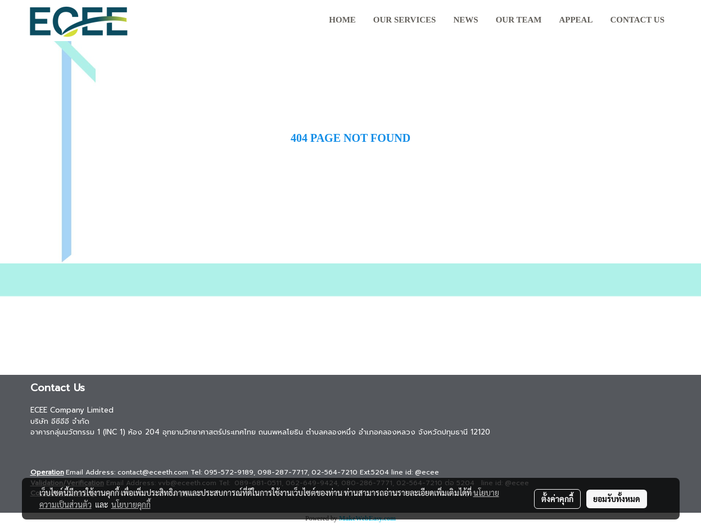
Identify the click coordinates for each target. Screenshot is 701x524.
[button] (683, 20)
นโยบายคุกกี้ (131, 504)
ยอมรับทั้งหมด (616, 499)
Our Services (404, 19)
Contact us (637, 19)
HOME (342, 19)
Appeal (576, 19)
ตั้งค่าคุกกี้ (557, 499)
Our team (519, 19)
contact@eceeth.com (152, 472)
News (465, 19)
